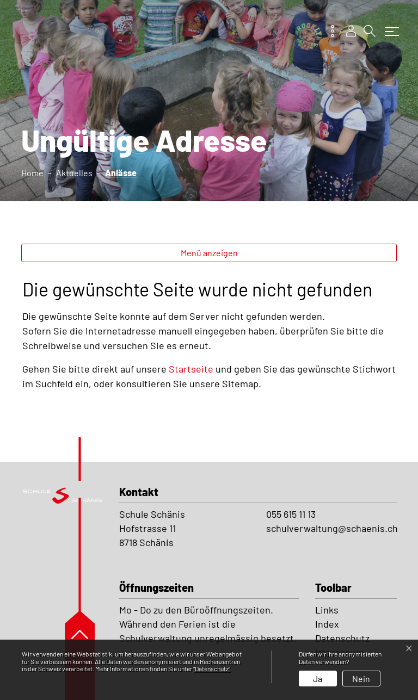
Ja (317, 678)
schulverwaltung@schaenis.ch (332, 528)
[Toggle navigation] (389, 26)
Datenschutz (342, 638)
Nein (361, 678)
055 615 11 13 (291, 514)
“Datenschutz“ (211, 668)
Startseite (191, 369)
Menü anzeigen (209, 252)
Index (327, 624)
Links (327, 610)
